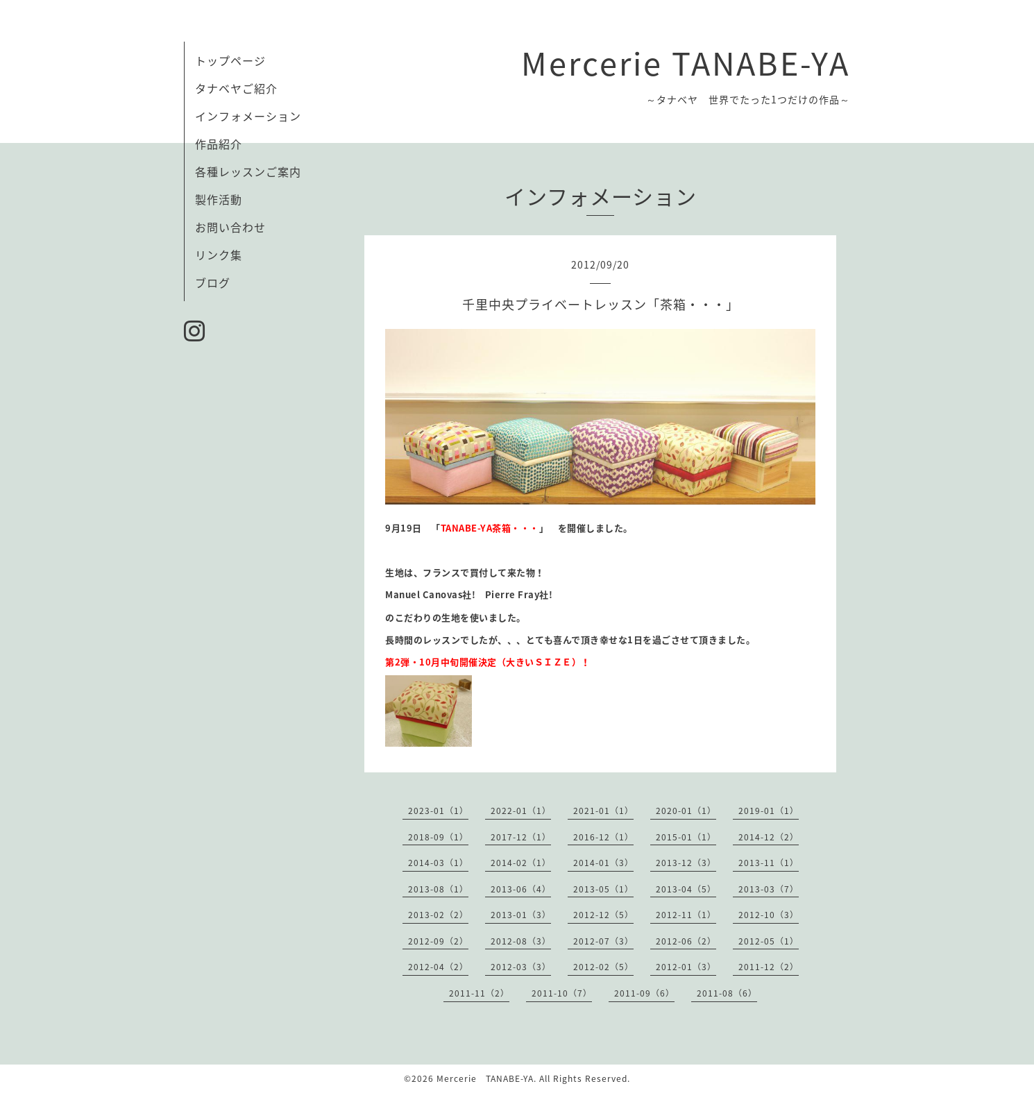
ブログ (212, 282)
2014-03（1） (438, 862)
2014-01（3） (603, 862)
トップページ (230, 60)
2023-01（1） (438, 810)
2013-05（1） (603, 889)
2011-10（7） (562, 993)
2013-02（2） (438, 914)
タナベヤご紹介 (236, 88)
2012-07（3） (603, 941)
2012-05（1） (768, 941)
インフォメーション (248, 116)
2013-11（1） (768, 862)
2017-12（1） (521, 837)
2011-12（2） (768, 966)
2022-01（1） (521, 810)
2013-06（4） (521, 889)
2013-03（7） (768, 889)
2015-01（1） (686, 837)
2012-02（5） (603, 966)
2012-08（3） (521, 941)
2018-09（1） (438, 837)
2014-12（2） (768, 837)
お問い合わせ (230, 227)
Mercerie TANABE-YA (685, 62)
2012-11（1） (686, 914)
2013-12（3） (686, 862)
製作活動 (218, 199)
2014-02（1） (521, 862)
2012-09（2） (438, 941)
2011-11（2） (479, 993)
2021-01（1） (603, 810)
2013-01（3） (521, 914)
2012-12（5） (603, 914)
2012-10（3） (768, 914)
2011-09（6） (644, 993)
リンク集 (218, 254)
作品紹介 (224, 143)
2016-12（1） (603, 837)
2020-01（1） (686, 810)
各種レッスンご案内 (248, 171)
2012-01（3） (686, 966)
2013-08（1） (438, 889)
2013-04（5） (686, 889)
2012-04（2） (438, 966)
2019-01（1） (768, 810)
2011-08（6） (727, 993)
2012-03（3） (521, 966)
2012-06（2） (686, 941)
